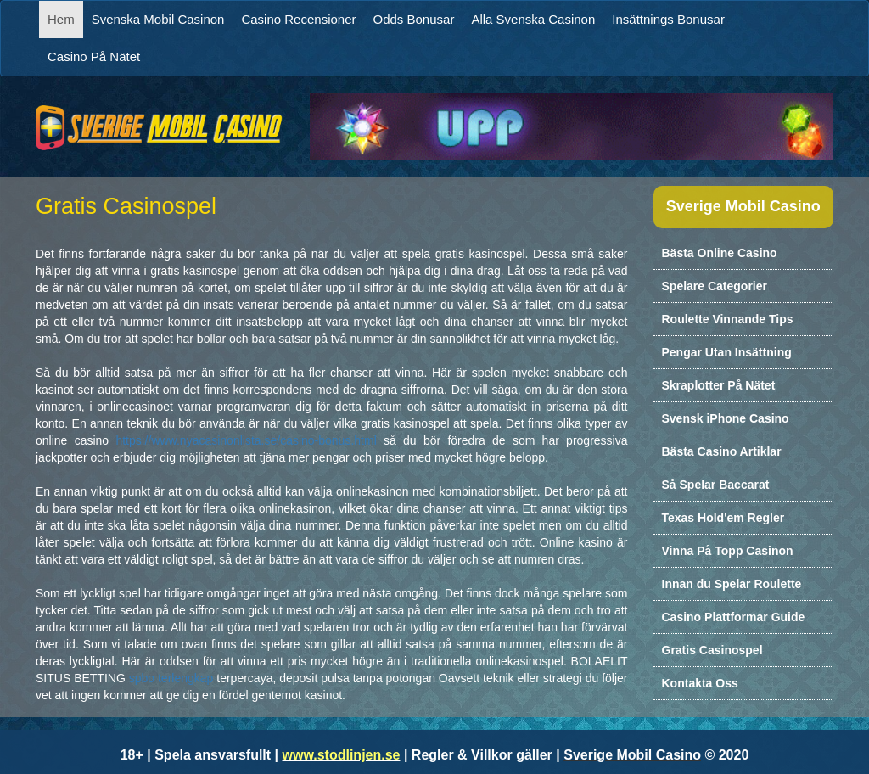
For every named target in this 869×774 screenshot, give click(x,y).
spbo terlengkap (171, 678)
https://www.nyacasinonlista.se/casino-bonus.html (245, 440)
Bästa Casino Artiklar (722, 451)
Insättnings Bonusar (668, 19)
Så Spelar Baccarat (716, 484)
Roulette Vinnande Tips (727, 319)
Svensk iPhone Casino (725, 418)
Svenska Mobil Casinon (158, 19)
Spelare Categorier (715, 286)
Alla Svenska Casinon (533, 19)
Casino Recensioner (298, 19)
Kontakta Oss (700, 683)
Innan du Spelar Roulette (732, 584)
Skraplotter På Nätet (719, 385)
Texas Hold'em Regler (723, 517)
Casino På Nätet (94, 56)
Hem (65, 18)
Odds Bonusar (414, 19)
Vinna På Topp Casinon (727, 551)
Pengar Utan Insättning (727, 352)
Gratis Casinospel (712, 650)
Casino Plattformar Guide (733, 617)
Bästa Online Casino (719, 253)
